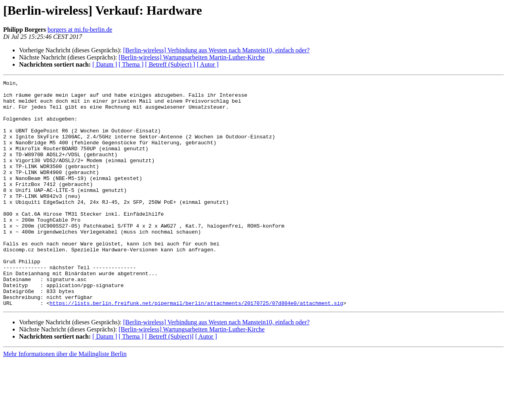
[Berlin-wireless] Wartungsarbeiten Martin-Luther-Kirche (191, 57)
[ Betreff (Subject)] (169, 381)
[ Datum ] (104, 64)
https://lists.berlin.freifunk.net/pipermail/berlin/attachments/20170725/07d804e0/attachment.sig (196, 348)
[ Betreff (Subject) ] (170, 64)
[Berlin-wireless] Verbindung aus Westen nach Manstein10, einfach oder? (216, 50)
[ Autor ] (208, 64)
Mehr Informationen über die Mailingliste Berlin (64, 399)
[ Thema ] (131, 64)
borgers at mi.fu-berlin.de (80, 29)
